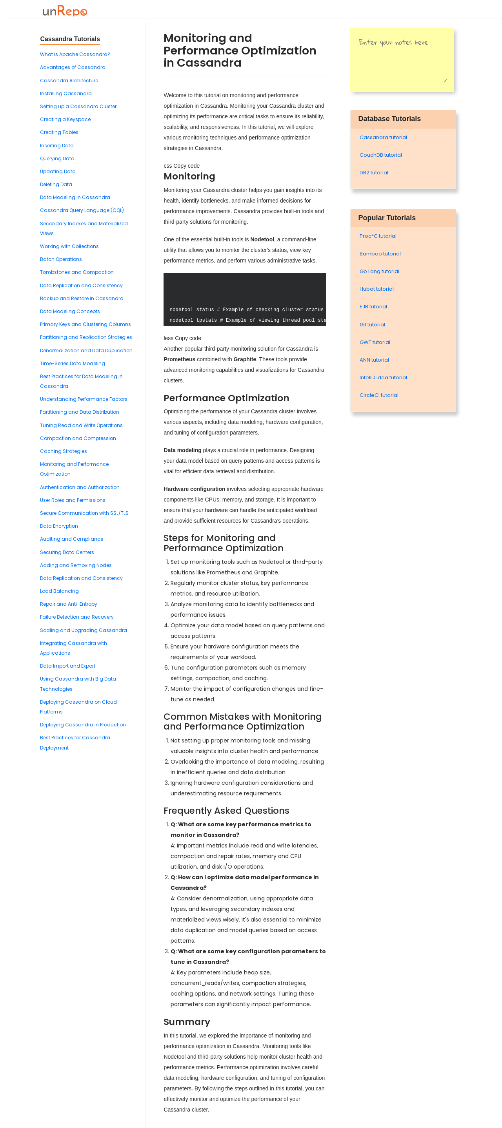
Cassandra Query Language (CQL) (82, 210)
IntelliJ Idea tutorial (383, 377)
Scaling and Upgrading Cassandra (83, 630)
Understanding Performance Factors (83, 399)
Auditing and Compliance (71, 539)
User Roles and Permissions (72, 500)
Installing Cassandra (66, 93)
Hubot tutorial (377, 289)
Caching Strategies (63, 451)
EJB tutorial (373, 306)
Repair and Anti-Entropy (68, 604)
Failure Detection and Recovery (77, 617)
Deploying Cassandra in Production (83, 724)
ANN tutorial (374, 360)
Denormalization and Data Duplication (86, 350)
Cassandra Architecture (69, 80)
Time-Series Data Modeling (72, 363)
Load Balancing (59, 591)
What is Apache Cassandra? (75, 54)
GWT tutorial (375, 342)
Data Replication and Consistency (81, 285)
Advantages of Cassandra (72, 67)
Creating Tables (59, 132)
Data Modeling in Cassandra (75, 197)
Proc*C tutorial (378, 236)
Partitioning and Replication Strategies (86, 337)
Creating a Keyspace (65, 119)
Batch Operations (61, 259)
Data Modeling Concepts (70, 311)
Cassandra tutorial (383, 137)
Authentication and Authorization (80, 487)
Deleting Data (56, 184)
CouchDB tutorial (381, 155)
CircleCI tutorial (379, 395)
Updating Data (58, 171)
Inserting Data (57, 145)
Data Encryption (59, 526)
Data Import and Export (67, 666)
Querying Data (57, 158)
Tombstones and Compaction (77, 272)
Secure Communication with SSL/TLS (84, 513)
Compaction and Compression (78, 438)
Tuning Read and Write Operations (81, 425)
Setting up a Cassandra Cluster (78, 106)
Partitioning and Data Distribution (79, 412)
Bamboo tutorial (380, 253)
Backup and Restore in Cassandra (82, 298)
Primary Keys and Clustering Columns (85, 324)
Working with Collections (69, 246)
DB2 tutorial (374, 172)
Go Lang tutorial (379, 271)
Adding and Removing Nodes (76, 565)
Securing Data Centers (67, 552)
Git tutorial (372, 324)
